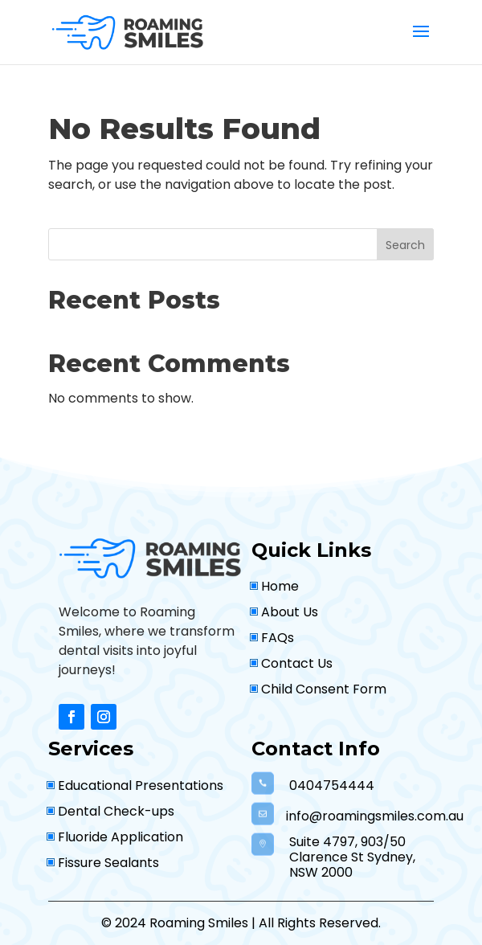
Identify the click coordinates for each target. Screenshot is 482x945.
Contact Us (297, 663)
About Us (289, 612)
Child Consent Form (323, 689)
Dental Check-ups (116, 811)
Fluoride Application (120, 837)
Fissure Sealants (108, 862)
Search (405, 245)
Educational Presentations (140, 785)
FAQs (277, 637)
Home (280, 586)
